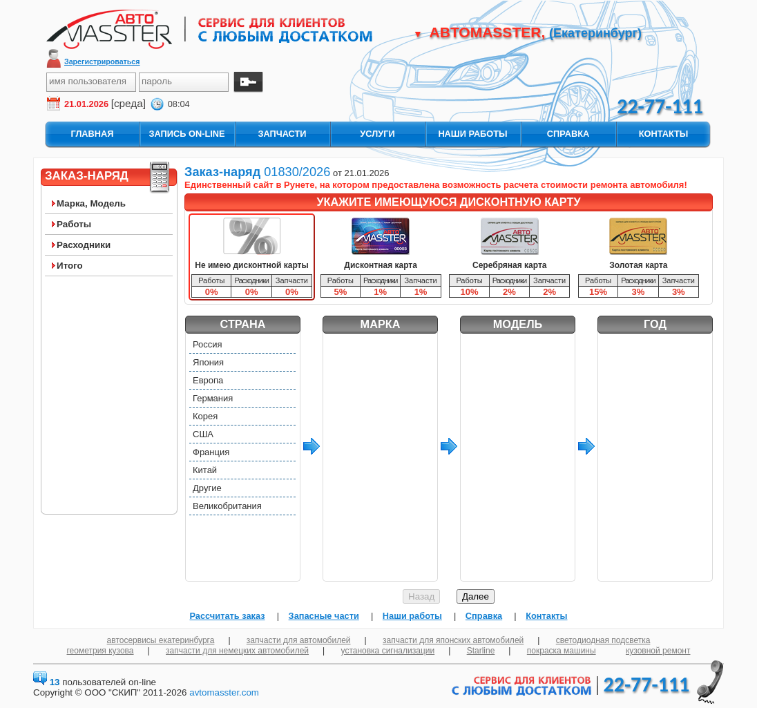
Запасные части (324, 616)
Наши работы (412, 616)
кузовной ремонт (658, 651)
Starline (481, 651)
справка (568, 133)
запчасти (282, 133)
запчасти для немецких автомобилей (237, 651)
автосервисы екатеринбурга (161, 640)
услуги (377, 133)
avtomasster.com (224, 692)
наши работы (472, 133)
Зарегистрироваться (102, 61)
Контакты (546, 616)
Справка (484, 616)
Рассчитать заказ (227, 616)
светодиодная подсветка (603, 640)
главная (91, 133)
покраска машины (561, 651)
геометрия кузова (100, 651)
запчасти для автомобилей (299, 640)
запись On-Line (186, 133)
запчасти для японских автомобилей (453, 640)
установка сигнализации (388, 651)
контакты (664, 133)
